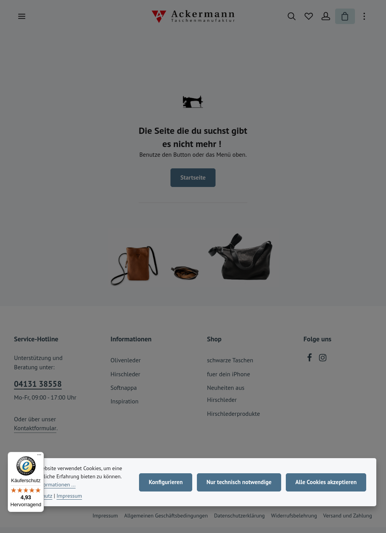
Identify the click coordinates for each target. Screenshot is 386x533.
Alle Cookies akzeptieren (325, 484)
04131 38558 (38, 389)
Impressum (105, 521)
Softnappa (124, 393)
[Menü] (22, 19)
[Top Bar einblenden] (364, 19)
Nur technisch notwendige (237, 484)
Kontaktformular (35, 434)
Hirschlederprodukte (233, 419)
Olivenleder (126, 366)
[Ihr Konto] (323, 19)
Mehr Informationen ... (69, 486)
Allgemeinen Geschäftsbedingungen (166, 521)
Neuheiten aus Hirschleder (225, 399)
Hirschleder (126, 380)
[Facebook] (310, 365)
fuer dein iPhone (228, 380)
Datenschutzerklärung (239, 521)
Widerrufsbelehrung (294, 521)
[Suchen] (289, 19)
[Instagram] (322, 365)
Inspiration (125, 407)
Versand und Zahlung (347, 521)
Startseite (192, 183)
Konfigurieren (163, 484)
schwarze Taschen (230, 366)
